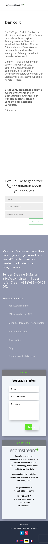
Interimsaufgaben (18, 331)
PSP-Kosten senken (18, 305)
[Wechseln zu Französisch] (31, 541)
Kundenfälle (14, 340)
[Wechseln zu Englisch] (16, 541)
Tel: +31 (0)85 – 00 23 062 (24, 491)
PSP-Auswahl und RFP (20, 314)
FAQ (10, 348)
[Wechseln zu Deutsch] (26, 541)
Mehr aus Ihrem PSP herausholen (26, 322)
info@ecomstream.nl (17, 278)
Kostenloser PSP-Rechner (22, 356)
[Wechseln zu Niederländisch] (21, 541)
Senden (36, 221)
